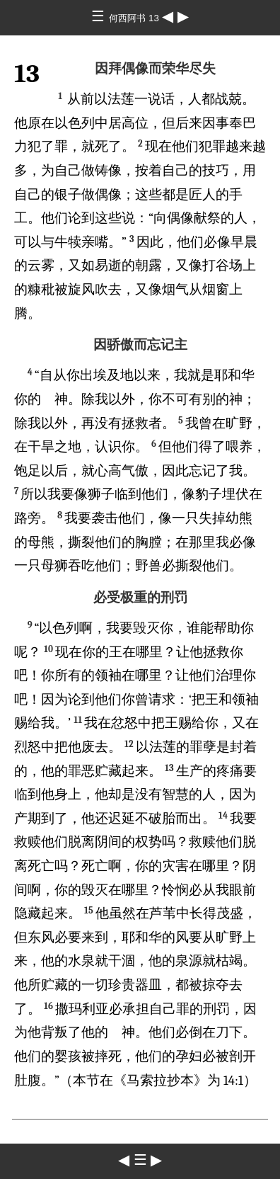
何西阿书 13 (135, 18)
